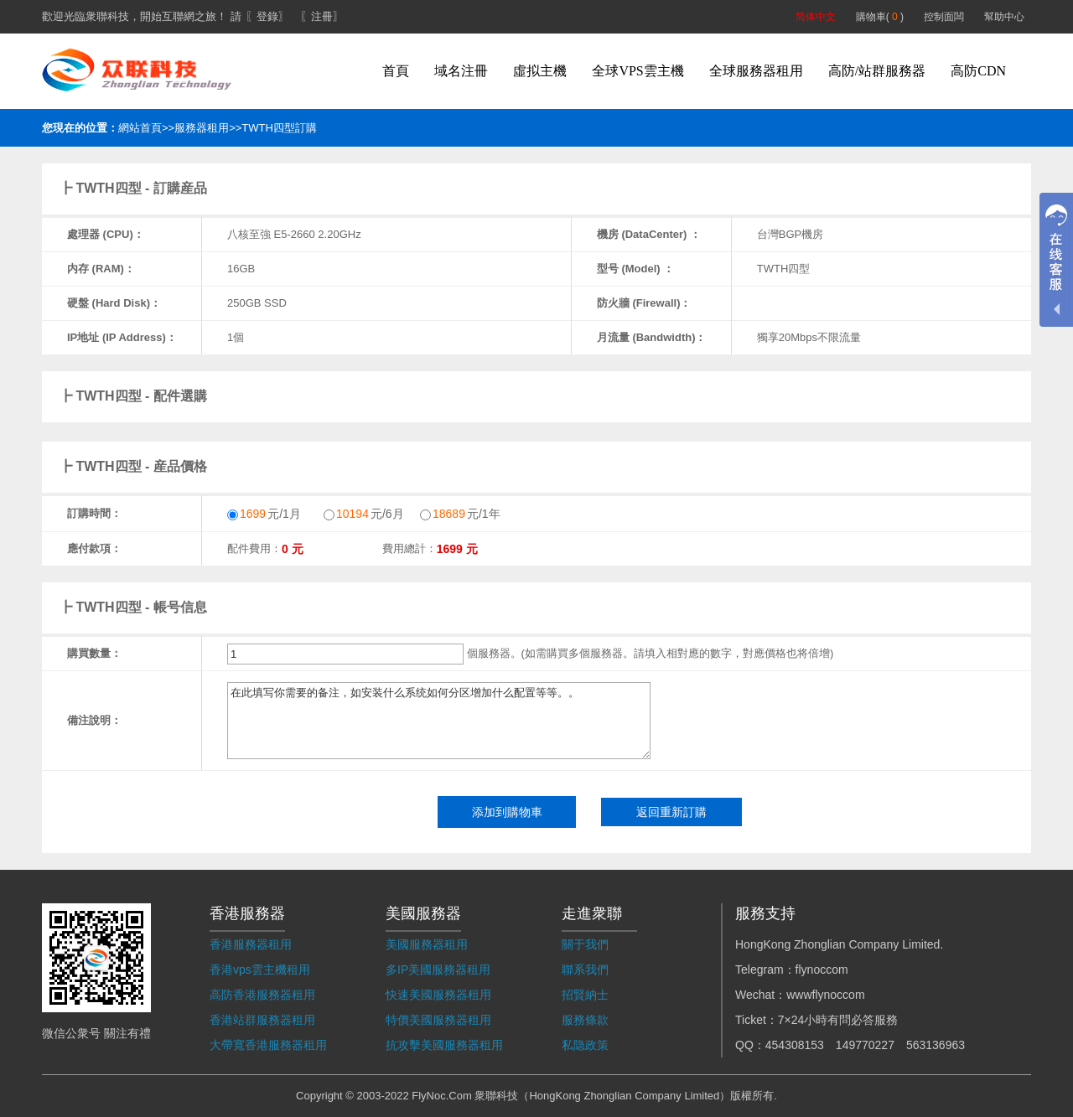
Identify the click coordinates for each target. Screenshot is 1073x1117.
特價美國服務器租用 (438, 1020)
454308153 (794, 1045)
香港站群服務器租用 (262, 1020)
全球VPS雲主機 (637, 71)
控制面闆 (944, 17)
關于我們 (585, 944)
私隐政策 (585, 1045)
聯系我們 (585, 969)
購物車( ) (880, 17)
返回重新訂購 (671, 812)
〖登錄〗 (267, 16)
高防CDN (978, 71)
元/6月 (364, 513)
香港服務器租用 (251, 944)
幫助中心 (1004, 17)
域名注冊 (461, 71)
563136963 (935, 1045)
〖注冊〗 (322, 16)
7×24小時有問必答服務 (838, 1020)
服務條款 (585, 1020)
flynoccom (822, 969)
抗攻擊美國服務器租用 (444, 1045)
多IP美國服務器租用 (438, 969)
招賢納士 (585, 994)
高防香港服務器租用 (262, 994)
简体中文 (816, 17)
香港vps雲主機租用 (260, 969)
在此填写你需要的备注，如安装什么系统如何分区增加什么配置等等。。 (439, 720)
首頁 (395, 71)
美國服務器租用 (427, 944)
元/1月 (264, 513)
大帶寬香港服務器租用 (268, 1045)
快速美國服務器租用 (438, 994)
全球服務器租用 (756, 71)
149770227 (865, 1045)
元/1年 (460, 513)
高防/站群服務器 (876, 71)
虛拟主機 (540, 71)
